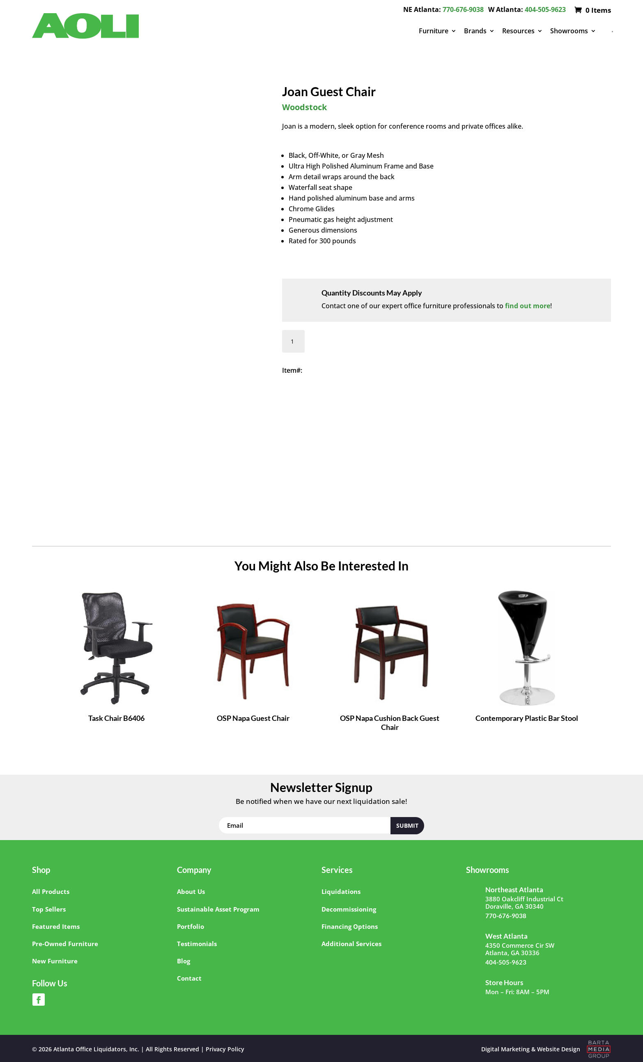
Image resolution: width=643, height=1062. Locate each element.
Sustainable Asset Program (218, 909)
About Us (191, 891)
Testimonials (197, 944)
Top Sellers (49, 909)
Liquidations (341, 891)
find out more (527, 305)
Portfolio (190, 926)
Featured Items (56, 926)
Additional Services (351, 944)
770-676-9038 (463, 9)
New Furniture (55, 961)
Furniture (433, 30)
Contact (189, 978)
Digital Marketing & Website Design (530, 1049)
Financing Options (350, 926)
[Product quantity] (293, 341)
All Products (50, 891)
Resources (518, 30)
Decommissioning (349, 909)
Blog (183, 961)
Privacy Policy (225, 1049)
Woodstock (304, 107)
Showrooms (569, 30)
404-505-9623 (545, 9)
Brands (475, 30)
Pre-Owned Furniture (65, 944)
